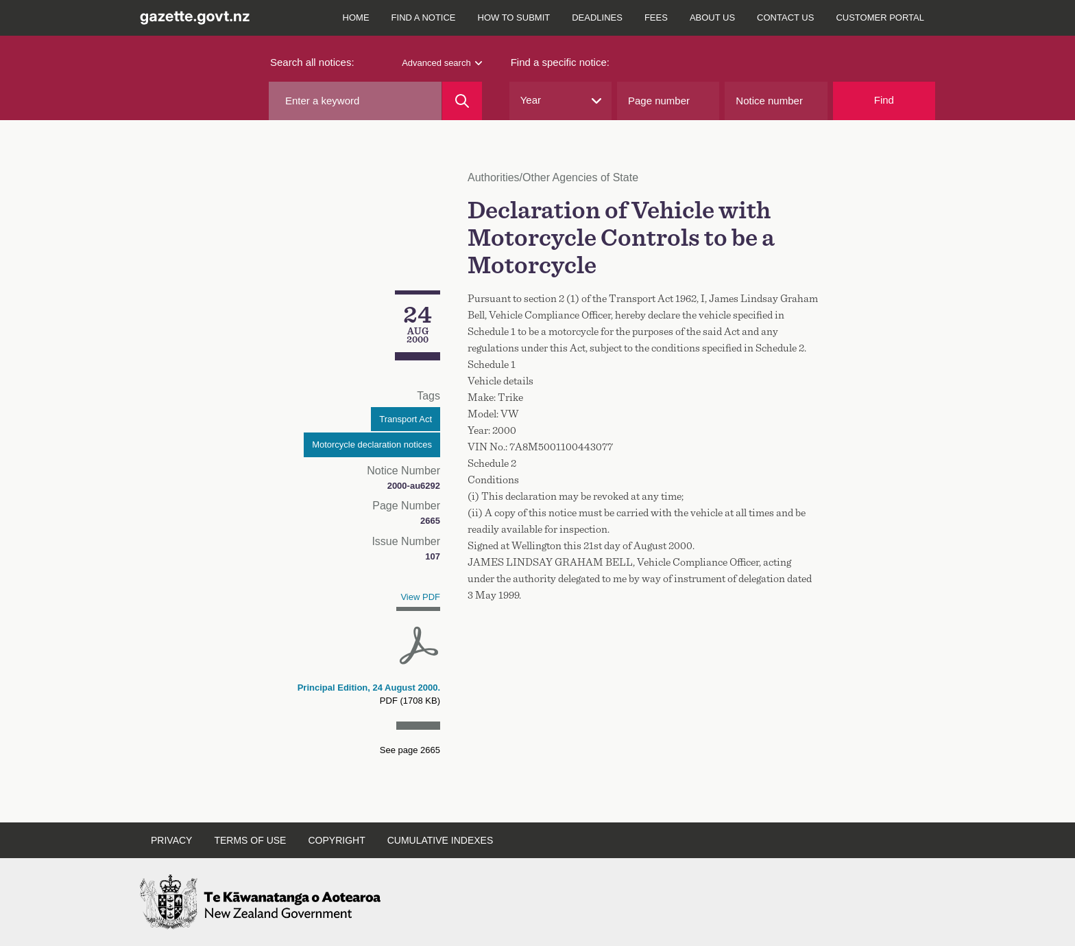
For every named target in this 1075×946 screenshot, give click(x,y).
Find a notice (423, 17)
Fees (656, 17)
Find (884, 100)
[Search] (461, 101)
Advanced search (441, 63)
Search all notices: (312, 62)
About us (712, 17)
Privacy (171, 840)
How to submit (514, 17)
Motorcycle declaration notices (372, 444)
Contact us (785, 17)
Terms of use (250, 840)
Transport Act (405, 419)
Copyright (336, 840)
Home (356, 17)
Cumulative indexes (440, 840)
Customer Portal (880, 17)
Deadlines (597, 17)
